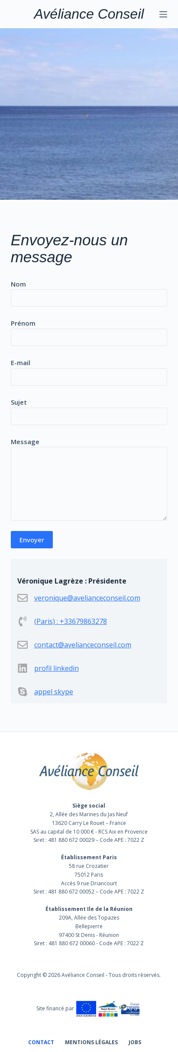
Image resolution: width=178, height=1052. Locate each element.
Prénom (89, 330)
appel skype (53, 691)
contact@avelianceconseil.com (82, 645)
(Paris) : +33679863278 (70, 621)
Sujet (89, 409)
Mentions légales (91, 1042)
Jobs (135, 1042)
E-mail (89, 369)
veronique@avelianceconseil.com (87, 598)
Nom (89, 291)
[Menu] (163, 14)
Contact (41, 1042)
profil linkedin (56, 668)
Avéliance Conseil (89, 14)
